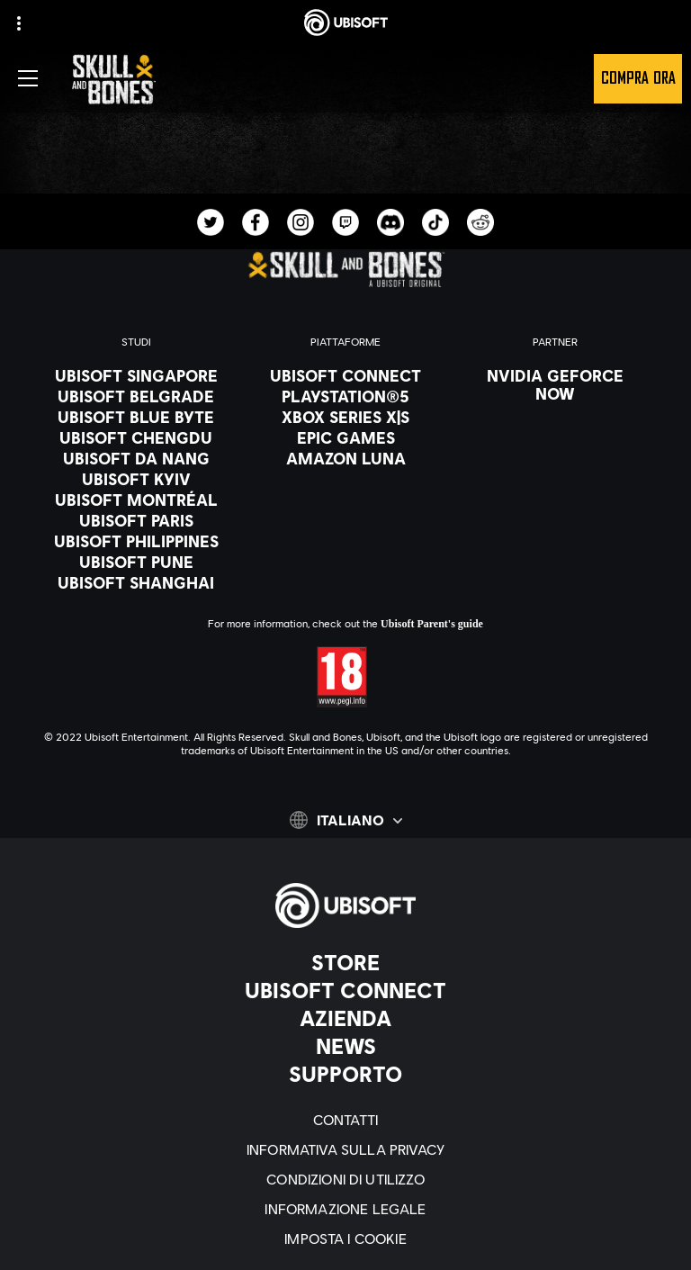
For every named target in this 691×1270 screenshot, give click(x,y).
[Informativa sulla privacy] (345, 1149)
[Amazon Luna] (346, 458)
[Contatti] (345, 1119)
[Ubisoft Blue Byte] (136, 417)
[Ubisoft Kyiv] (136, 479)
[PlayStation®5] (346, 396)
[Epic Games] (346, 437)
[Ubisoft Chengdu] (136, 437)
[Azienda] (345, 1018)
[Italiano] (346, 820)
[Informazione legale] (345, 1208)
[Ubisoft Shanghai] (136, 582)
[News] (345, 1046)
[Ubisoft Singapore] (136, 375)
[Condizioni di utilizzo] (345, 1178)
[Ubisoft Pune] (136, 562)
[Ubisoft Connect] (345, 990)
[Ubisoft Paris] (136, 520)
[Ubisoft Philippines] (136, 541)
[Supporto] (345, 1073)
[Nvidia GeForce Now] (555, 384)
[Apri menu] (28, 78)
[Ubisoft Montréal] (136, 500)
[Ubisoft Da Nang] (136, 458)
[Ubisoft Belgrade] (136, 396)
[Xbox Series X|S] (346, 417)
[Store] (345, 962)
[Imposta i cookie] (345, 1238)
